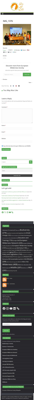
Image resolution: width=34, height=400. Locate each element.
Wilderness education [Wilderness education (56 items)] (24, 265)
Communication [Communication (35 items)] (6, 238)
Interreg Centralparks (7, 361)
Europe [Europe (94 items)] (15, 240)
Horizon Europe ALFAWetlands (9, 355)
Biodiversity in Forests (7, 343)
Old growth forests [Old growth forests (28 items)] (27, 252)
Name (4, 125)
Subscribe (26, 74)
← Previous (4, 79)
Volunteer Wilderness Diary (9, 379)
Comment (4, 107)
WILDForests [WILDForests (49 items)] (6, 267)
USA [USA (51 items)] (19, 261)
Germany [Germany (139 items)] (22, 248)
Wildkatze (4, 382)
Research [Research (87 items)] (28, 256)
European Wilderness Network (9, 352)
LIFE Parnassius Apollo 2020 (9, 370)
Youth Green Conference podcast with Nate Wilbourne (14, 191)
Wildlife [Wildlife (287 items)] (16, 267)
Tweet (4, 50)
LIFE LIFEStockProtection (8, 367)
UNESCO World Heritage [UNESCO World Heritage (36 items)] (11, 261)
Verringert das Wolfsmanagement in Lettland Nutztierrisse (15, 200)
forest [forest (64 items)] (8, 248)
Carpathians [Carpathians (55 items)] (22, 233)
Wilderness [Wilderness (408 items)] (10, 264)
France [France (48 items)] (14, 248)
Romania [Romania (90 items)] (6, 259)
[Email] (17, 170)
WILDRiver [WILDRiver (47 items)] (25, 267)
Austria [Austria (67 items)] (13, 230)
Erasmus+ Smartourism (8, 346)
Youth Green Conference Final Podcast (10, 195)
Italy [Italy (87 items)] (19, 250)
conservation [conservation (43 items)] (14, 238)
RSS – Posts (7, 278)
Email (3, 132)
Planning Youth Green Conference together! (12, 198)
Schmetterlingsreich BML (8, 376)
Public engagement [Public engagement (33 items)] (19, 256)
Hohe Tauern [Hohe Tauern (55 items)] (13, 250)
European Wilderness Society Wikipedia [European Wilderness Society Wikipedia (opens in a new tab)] (11, 390)
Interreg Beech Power (7, 358)
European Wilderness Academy (9, 349)
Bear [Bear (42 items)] (18, 230)
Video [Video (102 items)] (25, 262)
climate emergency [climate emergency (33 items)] (15, 235)
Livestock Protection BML (8, 373)
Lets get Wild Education (8, 364)
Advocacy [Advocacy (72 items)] (6, 230)
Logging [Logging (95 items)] (12, 252)
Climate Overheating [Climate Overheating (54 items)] (26, 235)
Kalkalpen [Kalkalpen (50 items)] (25, 250)
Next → (30, 82)
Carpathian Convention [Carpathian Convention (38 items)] (12, 233)
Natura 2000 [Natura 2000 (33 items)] (19, 252)
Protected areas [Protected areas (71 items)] (9, 256)
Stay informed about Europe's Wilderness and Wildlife (16, 146)
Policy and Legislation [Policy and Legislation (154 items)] (12, 254)
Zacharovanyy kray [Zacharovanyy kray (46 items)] (12, 270)
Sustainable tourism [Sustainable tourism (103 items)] (18, 259)
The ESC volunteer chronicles (8, 204)
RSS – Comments (8, 283)
